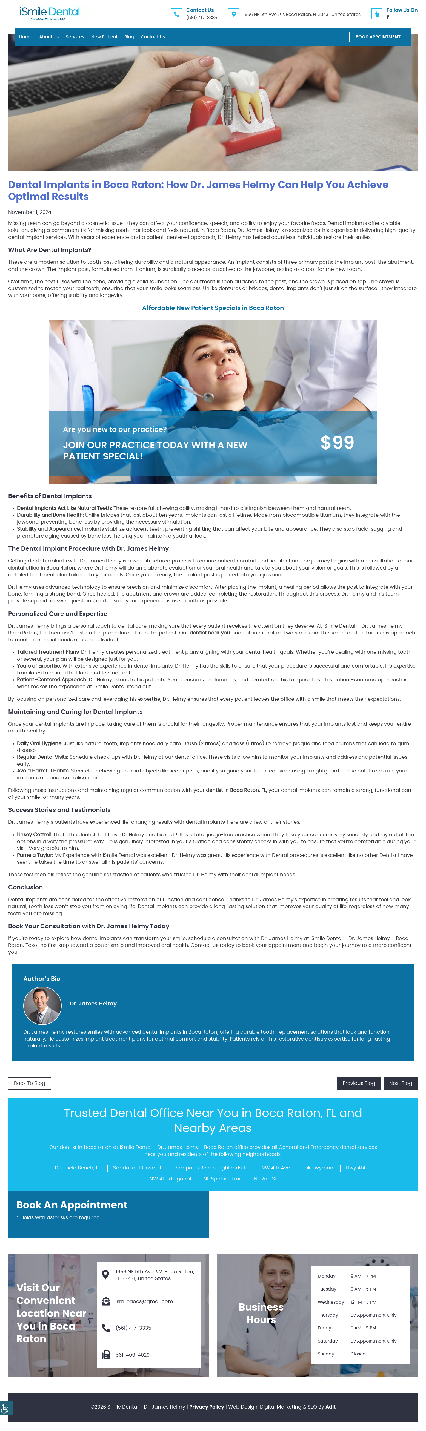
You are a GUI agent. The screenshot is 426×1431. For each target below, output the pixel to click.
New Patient (104, 37)
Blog (129, 37)
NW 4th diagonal (170, 1178)
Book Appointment (378, 37)
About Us (49, 37)
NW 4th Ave (275, 1167)
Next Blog (400, 1083)
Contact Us (153, 37)
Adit (330, 1408)
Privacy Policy (206, 1408)
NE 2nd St (265, 1178)
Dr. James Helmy (93, 1004)
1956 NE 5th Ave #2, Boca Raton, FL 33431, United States (302, 14)
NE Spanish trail (222, 1178)
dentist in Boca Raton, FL (235, 790)
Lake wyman (317, 1167)
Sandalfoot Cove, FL (137, 1167)
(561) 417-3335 (201, 18)
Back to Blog (29, 1083)
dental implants (205, 822)
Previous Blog (358, 1083)
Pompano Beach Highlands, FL (212, 1167)
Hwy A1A (356, 1167)
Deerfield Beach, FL (78, 1167)
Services (75, 37)
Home (25, 37)
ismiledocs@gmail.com (137, 1302)
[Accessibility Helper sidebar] (6, 1408)
